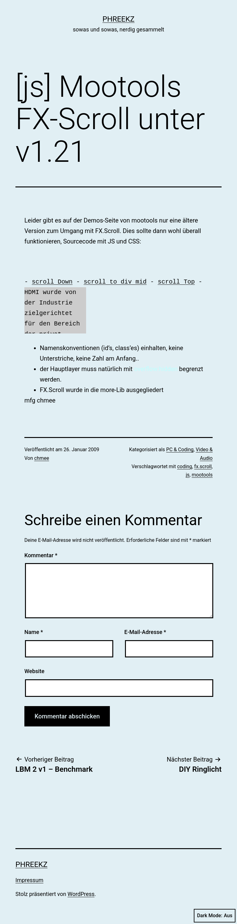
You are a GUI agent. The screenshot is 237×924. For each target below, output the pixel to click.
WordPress (81, 894)
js (187, 475)
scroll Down (52, 282)
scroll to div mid (115, 282)
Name (33, 632)
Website (34, 671)
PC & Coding (180, 449)
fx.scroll (203, 466)
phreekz (118, 19)
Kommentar (40, 555)
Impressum (29, 880)
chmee (41, 458)
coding (184, 466)
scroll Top (176, 282)
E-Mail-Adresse (145, 632)
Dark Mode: (214, 915)
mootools (202, 475)
